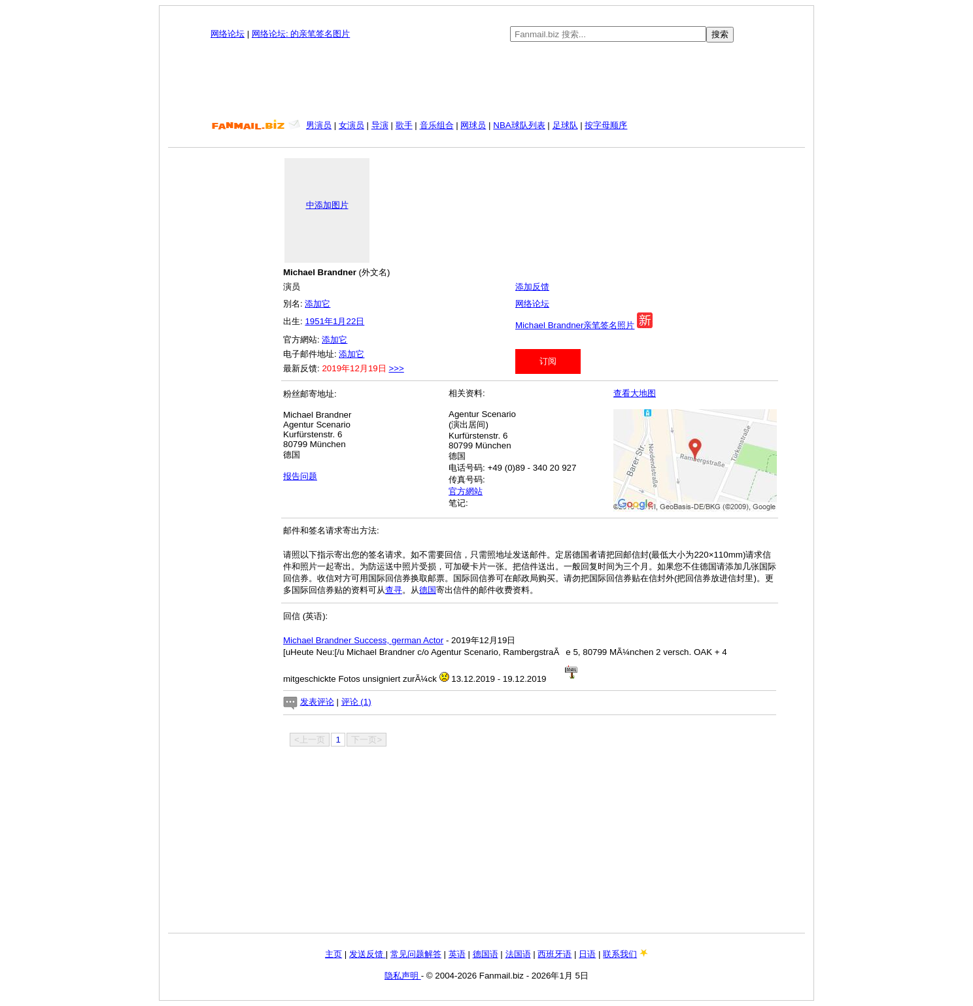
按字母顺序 (606, 125)
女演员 (351, 125)
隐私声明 (402, 976)
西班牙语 (555, 954)
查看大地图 (634, 393)
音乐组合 (437, 125)
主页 (333, 954)
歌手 (404, 125)
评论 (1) (356, 702)
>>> (395, 368)
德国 (427, 590)
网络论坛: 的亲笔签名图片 (301, 34)
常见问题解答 (415, 954)
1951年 (319, 321)
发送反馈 (367, 954)
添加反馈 (532, 287)
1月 (339, 321)
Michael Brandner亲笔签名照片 (574, 325)
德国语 (485, 954)
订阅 (547, 361)
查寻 (393, 590)
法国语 (518, 954)
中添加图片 (327, 205)
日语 (587, 954)
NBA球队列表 (519, 125)
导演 (379, 125)
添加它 (317, 304)
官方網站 (466, 491)
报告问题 (300, 476)
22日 (355, 321)
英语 (457, 954)
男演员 (319, 125)
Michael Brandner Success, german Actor (363, 640)
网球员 (473, 125)
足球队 (565, 125)
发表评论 (317, 702)
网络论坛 (228, 34)
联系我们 (620, 954)
